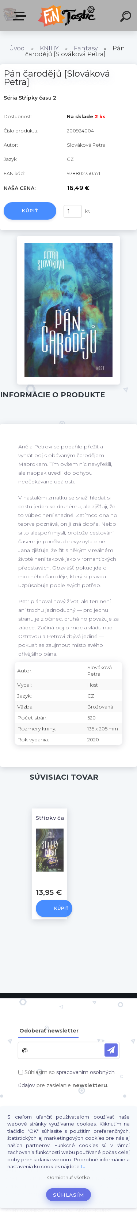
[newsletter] (111, 1050)
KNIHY (49, 48)
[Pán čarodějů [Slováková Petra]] (68, 238)
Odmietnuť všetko (68, 1177)
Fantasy (86, 48)
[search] (126, 17)
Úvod (17, 48)
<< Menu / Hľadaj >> (21, 16)
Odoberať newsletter (49, 1030)
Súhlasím (68, 1195)
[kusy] (73, 211)
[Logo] (68, 15)
